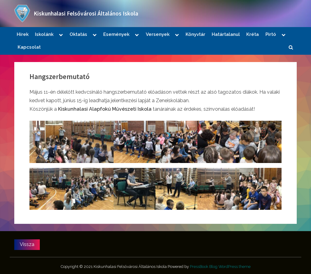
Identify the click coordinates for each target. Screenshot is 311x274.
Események (116, 34)
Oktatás (78, 34)
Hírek (23, 34)
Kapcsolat (29, 47)
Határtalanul (226, 34)
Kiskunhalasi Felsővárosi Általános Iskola (86, 13)
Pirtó (270, 34)
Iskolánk (44, 34)
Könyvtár (195, 34)
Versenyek (157, 34)
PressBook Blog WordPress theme (220, 266)
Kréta (252, 34)
